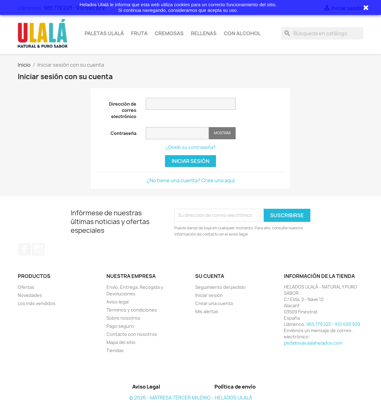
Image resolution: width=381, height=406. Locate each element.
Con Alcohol (242, 33)
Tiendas (115, 350)
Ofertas (26, 287)
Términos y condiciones (131, 310)
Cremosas (169, 33)
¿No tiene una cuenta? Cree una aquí (191, 180)
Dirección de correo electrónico (122, 110)
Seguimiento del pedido (220, 287)
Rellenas (204, 33)
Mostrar (222, 133)
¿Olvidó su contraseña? (191, 147)
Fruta (139, 33)
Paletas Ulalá (104, 33)
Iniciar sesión (190, 161)
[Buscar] (322, 33)
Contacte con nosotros (131, 334)
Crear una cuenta (214, 303)
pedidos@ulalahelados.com (313, 343)
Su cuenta (209, 276)
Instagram (38, 249)
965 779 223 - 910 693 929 (333, 324)
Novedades (30, 295)
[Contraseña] (177, 133)
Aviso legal (117, 302)
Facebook (24, 249)
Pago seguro (120, 326)
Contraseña (123, 133)
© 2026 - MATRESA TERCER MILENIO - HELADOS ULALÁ (190, 397)
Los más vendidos (36, 303)
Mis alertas (206, 311)
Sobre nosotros (123, 318)
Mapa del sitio (120, 342)
